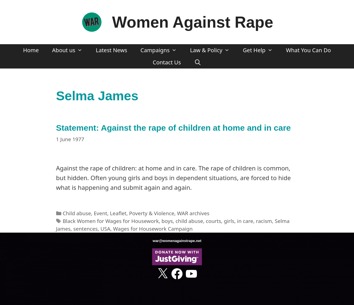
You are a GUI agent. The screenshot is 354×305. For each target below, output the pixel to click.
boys (167, 220)
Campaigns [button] (161, 50)
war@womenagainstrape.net (177, 241)
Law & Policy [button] (213, 50)
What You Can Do (308, 50)
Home (31, 50)
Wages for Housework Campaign (153, 228)
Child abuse (77, 213)
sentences (85, 228)
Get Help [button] (261, 50)
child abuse (189, 220)
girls (229, 220)
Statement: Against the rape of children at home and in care (173, 127)
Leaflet (118, 213)
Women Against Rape (192, 22)
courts (213, 220)
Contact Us (167, 62)
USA (105, 228)
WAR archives (193, 213)
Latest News (111, 50)
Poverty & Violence (151, 213)
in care (245, 220)
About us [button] (70, 50)
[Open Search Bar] (198, 62)
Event (100, 213)
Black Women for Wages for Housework (111, 220)
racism (264, 220)
